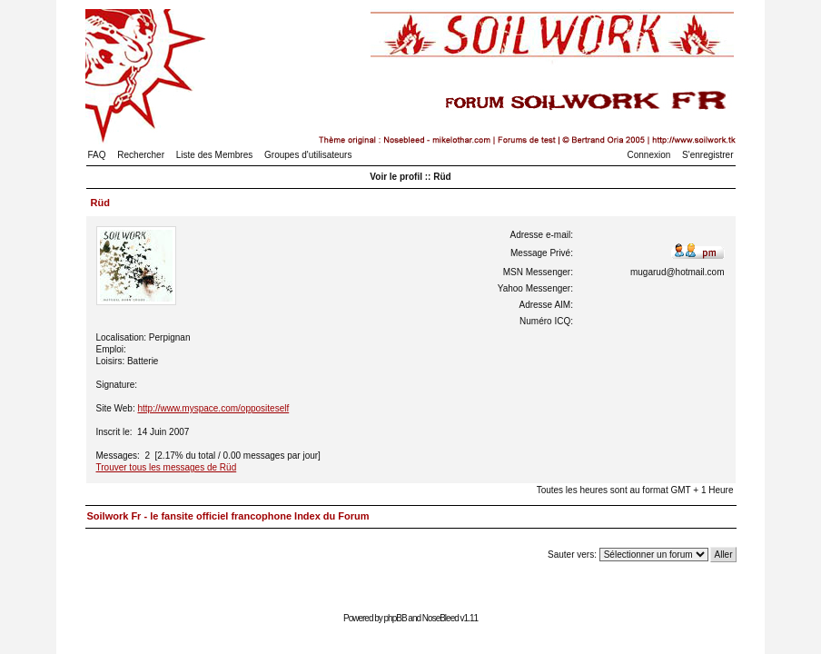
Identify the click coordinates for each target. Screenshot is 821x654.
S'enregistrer (707, 155)
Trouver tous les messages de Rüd (166, 467)
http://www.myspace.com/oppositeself (213, 408)
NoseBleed (440, 618)
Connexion (649, 155)
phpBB (395, 618)
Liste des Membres (214, 155)
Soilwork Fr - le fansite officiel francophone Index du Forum (228, 515)
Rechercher (140, 155)
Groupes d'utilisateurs (307, 155)
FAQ (97, 155)
